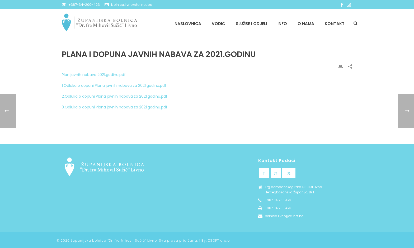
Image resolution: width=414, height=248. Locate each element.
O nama (306, 23)
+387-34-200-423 (84, 4)
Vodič (218, 23)
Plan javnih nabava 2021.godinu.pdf (94, 74)
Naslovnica (188, 23)
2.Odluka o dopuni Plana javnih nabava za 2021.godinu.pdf (114, 96)
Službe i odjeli (251, 23)
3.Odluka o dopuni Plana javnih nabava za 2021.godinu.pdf (114, 107)
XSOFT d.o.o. (219, 240)
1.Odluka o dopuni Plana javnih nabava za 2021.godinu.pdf (114, 85)
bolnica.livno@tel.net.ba (131, 4)
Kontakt (335, 23)
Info (282, 23)
